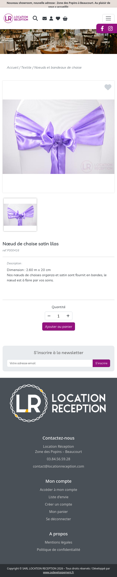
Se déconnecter (58, 519)
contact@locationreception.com (58, 466)
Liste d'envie (59, 497)
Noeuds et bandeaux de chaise (58, 67)
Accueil (12, 67)
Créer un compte (58, 504)
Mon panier (58, 511)
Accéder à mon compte (58, 489)
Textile (26, 67)
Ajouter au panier (58, 326)
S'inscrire (101, 363)
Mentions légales (58, 542)
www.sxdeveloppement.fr (58, 572)
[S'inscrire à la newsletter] (50, 363)
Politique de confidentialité (58, 549)
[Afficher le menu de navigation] (108, 18)
